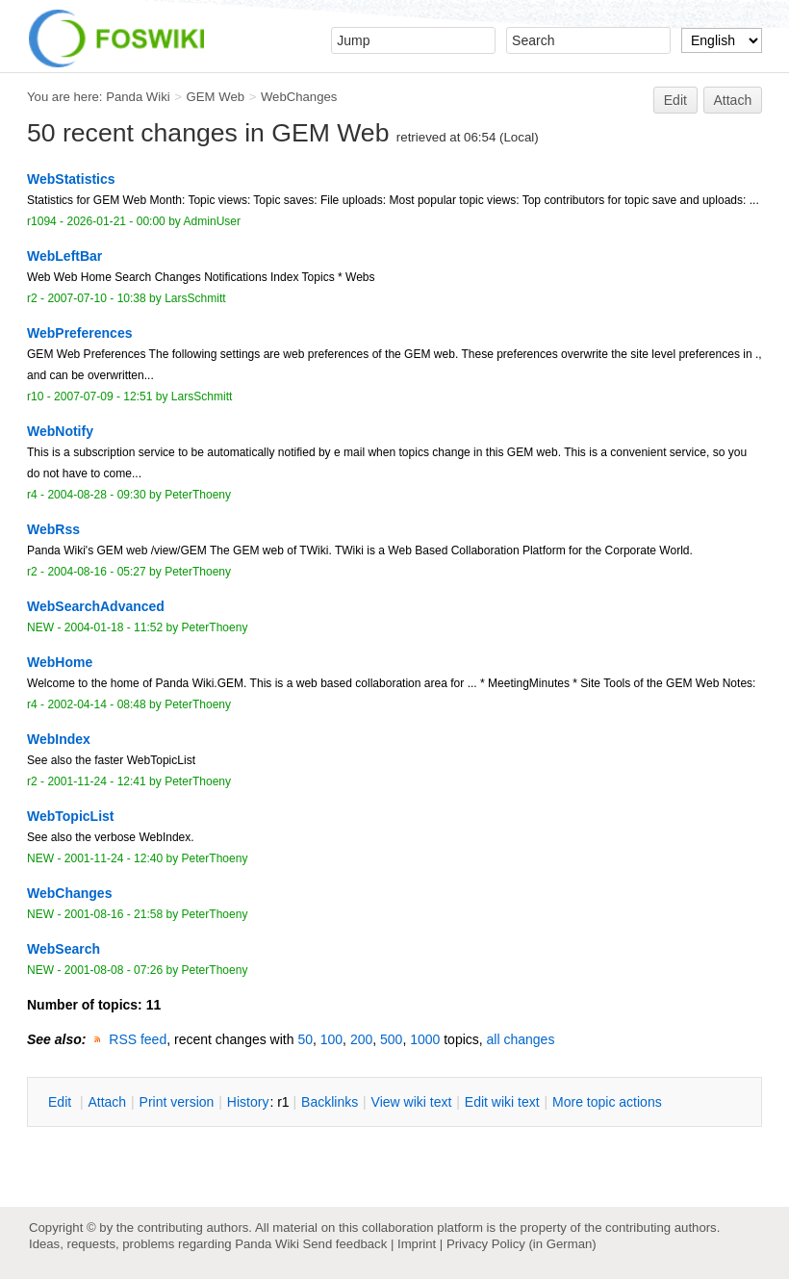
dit (61, 1102)
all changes (521, 1039)
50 (305, 1039)
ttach (107, 1102)
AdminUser (213, 221)
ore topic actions (607, 1102)
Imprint (416, 1244)
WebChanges (299, 97)
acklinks (329, 1102)
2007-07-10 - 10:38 (96, 298)
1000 (425, 1039)
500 (391, 1039)
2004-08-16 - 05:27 (96, 571)
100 (331, 1039)
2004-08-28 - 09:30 (96, 494)
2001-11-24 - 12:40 (113, 858)
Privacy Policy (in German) (521, 1244)
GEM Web (215, 97)
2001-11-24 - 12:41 (96, 781)
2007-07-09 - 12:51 (103, 396)
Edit (675, 100)
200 (361, 1039)
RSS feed (137, 1039)
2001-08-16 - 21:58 (113, 914)
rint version (177, 1102)
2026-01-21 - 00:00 (115, 221)
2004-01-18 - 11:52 (113, 627)
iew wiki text (411, 1102)
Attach (733, 100)
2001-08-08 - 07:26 (113, 970)
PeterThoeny (198, 494)
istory (248, 1102)
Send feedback (344, 1244)
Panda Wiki (138, 97)
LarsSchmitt (195, 298)
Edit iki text (502, 1102)
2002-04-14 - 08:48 (96, 704)
